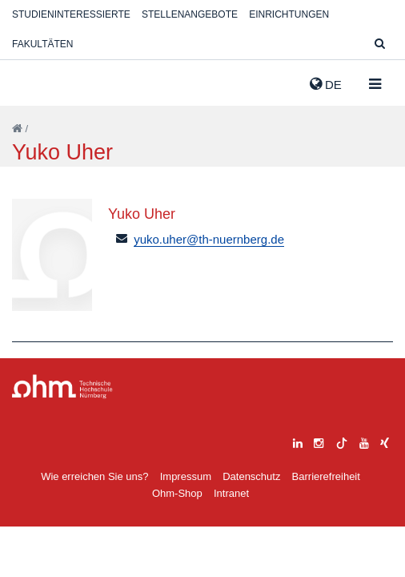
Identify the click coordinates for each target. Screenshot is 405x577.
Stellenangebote (190, 14)
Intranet (231, 493)
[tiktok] (341, 441)
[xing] (384, 441)
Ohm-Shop (177, 493)
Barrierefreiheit (326, 476)
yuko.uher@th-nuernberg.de (209, 239)
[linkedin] (298, 441)
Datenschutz (251, 476)
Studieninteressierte (71, 14)
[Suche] (380, 44)
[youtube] (364, 441)
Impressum (185, 476)
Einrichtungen (289, 14)
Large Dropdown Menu (62, 386)
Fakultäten (42, 44)
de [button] (326, 84)
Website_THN (36, 81)
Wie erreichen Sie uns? (94, 476)
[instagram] (318, 441)
